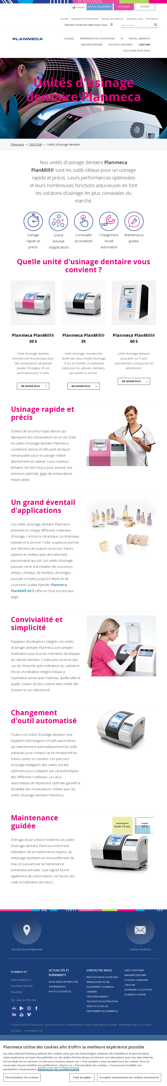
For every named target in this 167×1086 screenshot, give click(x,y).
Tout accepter (82, 1077)
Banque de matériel (112, 18)
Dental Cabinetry (139, 38)
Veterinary (124, 6)
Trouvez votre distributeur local (86, 24)
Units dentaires (134, 970)
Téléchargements (98, 996)
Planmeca (17, 144)
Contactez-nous (134, 18)
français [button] (79, 7)
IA (122, 38)
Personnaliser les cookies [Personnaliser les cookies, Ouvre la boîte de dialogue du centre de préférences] (21, 1077)
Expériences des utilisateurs (97, 38)
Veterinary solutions (138, 989)
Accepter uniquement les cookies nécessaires (129, 1077)
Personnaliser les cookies (135, 1024)
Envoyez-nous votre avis (102, 977)
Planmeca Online (135, 994)
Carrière (92, 991)
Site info (16, 1030)
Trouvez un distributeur (26, 949)
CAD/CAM (144, 44)
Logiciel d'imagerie (136, 979)
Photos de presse (60, 991)
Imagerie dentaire (91, 44)
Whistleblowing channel (102, 1024)
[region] (83, 1063)
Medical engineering (100, 6)
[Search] (155, 24)
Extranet (145, 6)
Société (65, 18)
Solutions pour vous (136, 50)
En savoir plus (30, 386)
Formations (152, 18)
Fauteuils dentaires (121, 44)
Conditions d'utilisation (27, 1024)
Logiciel (69, 38)
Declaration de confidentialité (65, 1024)
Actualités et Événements (85, 18)
